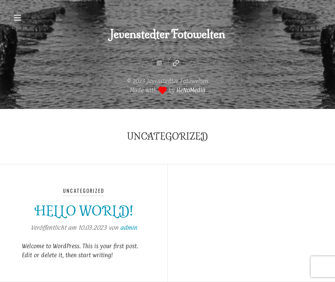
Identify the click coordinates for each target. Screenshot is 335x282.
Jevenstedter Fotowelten (167, 34)
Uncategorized (83, 190)
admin (128, 227)
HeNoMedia (191, 90)
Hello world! (83, 211)
